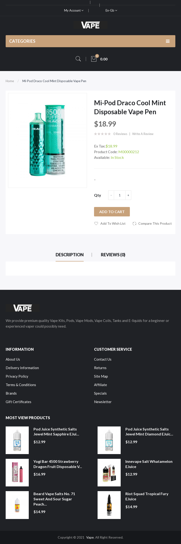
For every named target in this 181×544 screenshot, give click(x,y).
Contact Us (102, 359)
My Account (73, 10)
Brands (11, 393)
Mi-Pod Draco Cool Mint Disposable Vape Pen (54, 81)
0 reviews (120, 133)
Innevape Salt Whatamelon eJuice (149, 464)
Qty (97, 195)
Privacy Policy (17, 376)
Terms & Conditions (21, 385)
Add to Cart (112, 211)
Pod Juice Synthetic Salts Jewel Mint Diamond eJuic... (149, 431)
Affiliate (100, 385)
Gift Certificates (18, 402)
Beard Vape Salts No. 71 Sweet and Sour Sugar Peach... (54, 498)
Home (10, 81)
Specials (100, 393)
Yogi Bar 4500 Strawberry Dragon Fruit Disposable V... (57, 464)
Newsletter (103, 402)
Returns (100, 368)
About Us (13, 359)
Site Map (101, 376)
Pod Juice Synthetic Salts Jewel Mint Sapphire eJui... (56, 431)
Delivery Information (22, 368)
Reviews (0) (113, 254)
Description (70, 254)
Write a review (142, 133)
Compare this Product (155, 223)
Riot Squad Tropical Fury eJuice (147, 496)
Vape (90, 537)
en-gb (111, 10)
